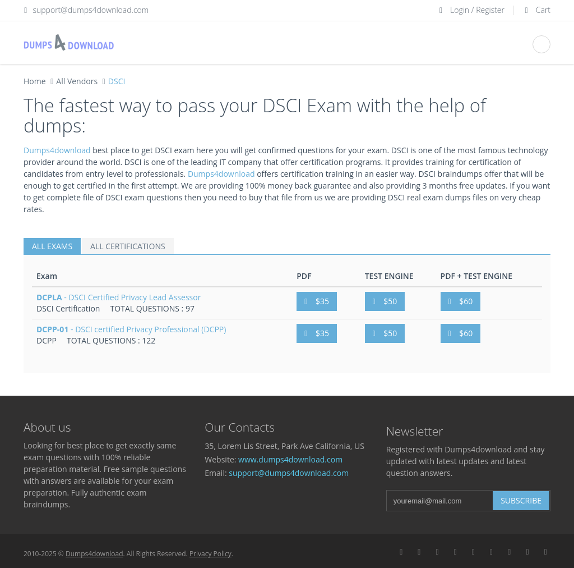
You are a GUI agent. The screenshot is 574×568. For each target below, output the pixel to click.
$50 (385, 301)
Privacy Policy (210, 553)
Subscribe (521, 500)
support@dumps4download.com (91, 9)
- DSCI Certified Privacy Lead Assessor (118, 297)
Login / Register (470, 9)
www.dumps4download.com (290, 459)
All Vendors (77, 81)
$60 (460, 301)
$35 (316, 301)
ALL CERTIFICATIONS (127, 246)
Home (35, 81)
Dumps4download (57, 150)
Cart (536, 9)
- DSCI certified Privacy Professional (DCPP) (131, 329)
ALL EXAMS (52, 246)
